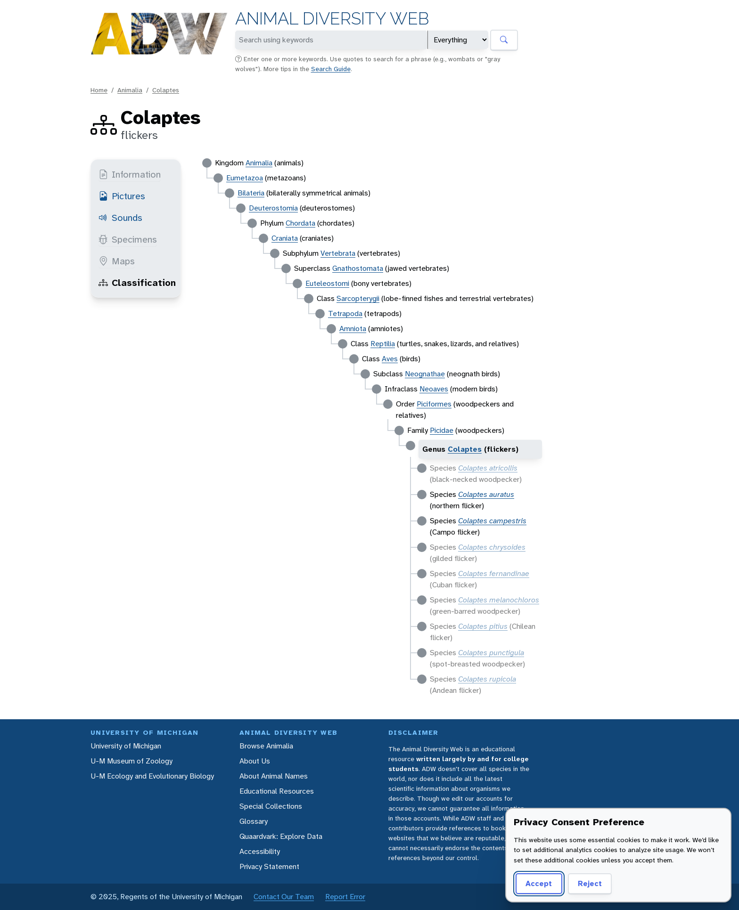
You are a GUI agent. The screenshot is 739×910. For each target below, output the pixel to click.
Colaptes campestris (492, 521)
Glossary (253, 821)
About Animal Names (273, 776)
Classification (137, 283)
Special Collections (270, 806)
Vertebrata (337, 253)
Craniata (284, 238)
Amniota (352, 328)
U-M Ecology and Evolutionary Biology (152, 776)
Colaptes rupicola (487, 679)
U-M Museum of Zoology (131, 761)
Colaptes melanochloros (498, 600)
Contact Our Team (284, 897)
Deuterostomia (273, 208)
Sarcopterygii (358, 298)
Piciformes (434, 404)
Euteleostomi (327, 283)
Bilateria (251, 193)
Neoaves (433, 389)
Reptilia (382, 344)
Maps (117, 261)
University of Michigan (125, 746)
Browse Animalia (266, 746)
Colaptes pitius (483, 626)
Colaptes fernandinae (493, 573)
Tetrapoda (345, 313)
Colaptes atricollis (487, 468)
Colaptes (165, 90)
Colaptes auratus (486, 494)
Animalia (129, 90)
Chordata (300, 223)
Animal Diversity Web (332, 18)
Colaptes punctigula (491, 653)
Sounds (120, 218)
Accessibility (259, 851)
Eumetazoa (244, 178)
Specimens (128, 239)
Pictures (122, 196)
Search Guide (331, 69)
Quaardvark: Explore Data (280, 836)
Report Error (345, 897)
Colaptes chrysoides (492, 547)
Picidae (441, 430)
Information (130, 174)
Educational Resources (276, 791)
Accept (539, 883)
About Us (254, 761)
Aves (390, 359)
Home (98, 90)
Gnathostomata (357, 268)
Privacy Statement (269, 866)
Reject (590, 883)
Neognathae (425, 374)
